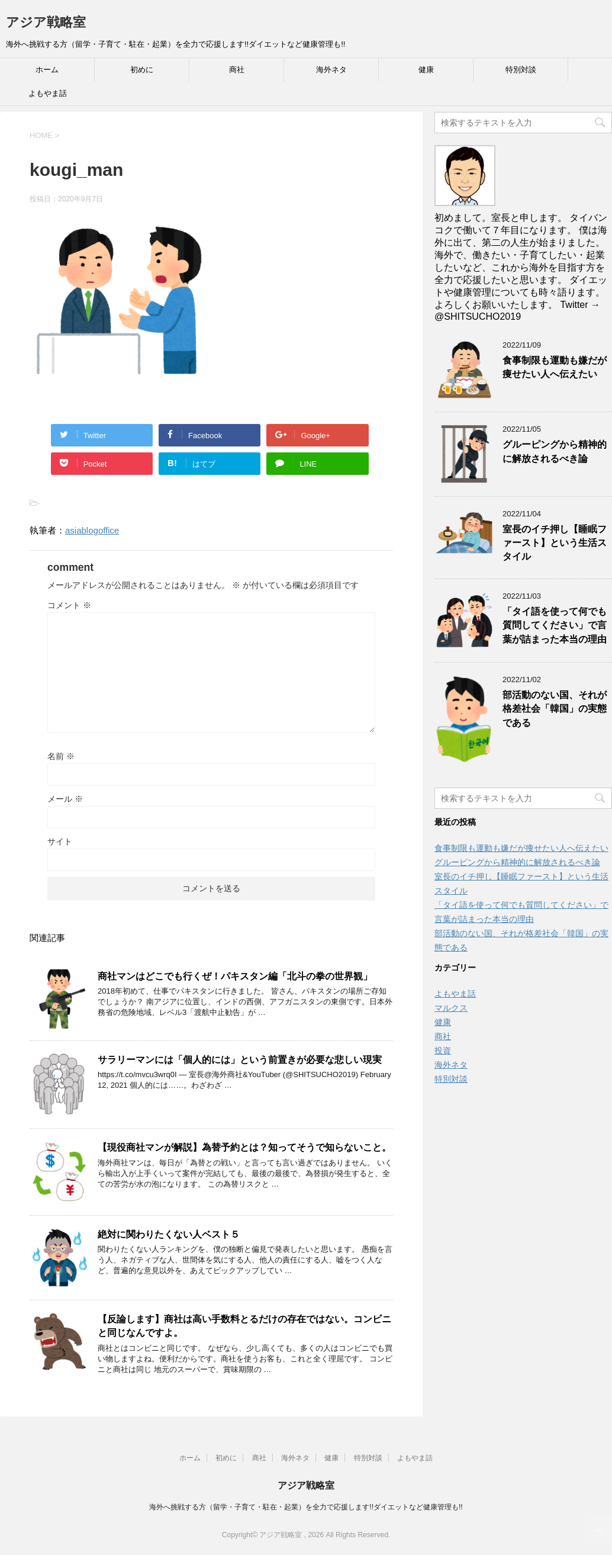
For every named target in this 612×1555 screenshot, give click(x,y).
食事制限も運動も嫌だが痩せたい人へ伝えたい (555, 367)
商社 (236, 69)
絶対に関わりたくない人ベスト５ (169, 1234)
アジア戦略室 (46, 22)
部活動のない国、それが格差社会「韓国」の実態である (555, 709)
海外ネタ (331, 69)
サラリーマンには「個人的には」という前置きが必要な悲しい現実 (240, 1060)
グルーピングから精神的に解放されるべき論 (555, 451)
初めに (141, 69)
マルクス (451, 1008)
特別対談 (520, 69)
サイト (59, 841)
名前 (61, 756)
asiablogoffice (92, 530)
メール (65, 799)
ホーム (47, 69)
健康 (426, 69)
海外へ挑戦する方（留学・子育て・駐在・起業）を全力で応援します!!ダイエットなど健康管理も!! (305, 1507)
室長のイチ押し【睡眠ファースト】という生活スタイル (555, 543)
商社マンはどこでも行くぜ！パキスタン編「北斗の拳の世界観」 (235, 976)
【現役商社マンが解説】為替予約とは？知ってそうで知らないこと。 (244, 1147)
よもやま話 (47, 93)
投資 (442, 1050)
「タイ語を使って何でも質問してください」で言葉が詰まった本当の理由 (555, 625)
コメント (69, 605)
